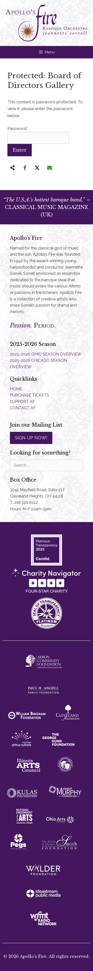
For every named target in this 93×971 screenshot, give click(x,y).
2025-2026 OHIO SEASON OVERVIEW (46, 354)
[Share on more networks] (12, 168)
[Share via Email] (50, 168)
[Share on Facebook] (25, 168)
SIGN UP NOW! (31, 437)
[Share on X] (37, 168)
